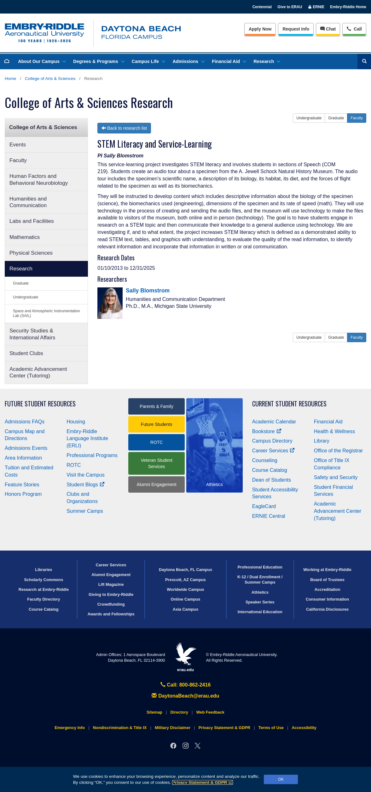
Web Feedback (210, 712)
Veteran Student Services (156, 463)
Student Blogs (85, 484)
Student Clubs (26, 353)
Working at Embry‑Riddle (327, 569)
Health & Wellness (334, 431)
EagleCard (264, 506)
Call (354, 28)
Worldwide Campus (185, 589)
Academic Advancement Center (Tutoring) (38, 372)
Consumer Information (327, 599)
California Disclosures (327, 609)
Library (321, 441)
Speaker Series (260, 602)
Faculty (18, 160)
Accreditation (327, 589)
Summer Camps (85, 511)
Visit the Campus (86, 475)
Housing (76, 421)
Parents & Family (156, 406)
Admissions (188, 61)
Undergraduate (25, 297)
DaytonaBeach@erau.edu (185, 696)
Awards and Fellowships (111, 614)
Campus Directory (272, 441)
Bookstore (266, 431)
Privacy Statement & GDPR (202, 782)
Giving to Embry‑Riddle (111, 594)
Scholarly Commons (43, 579)
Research (266, 61)
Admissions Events (26, 448)
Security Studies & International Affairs (32, 334)
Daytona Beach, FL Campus (185, 569)
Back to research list (124, 128)
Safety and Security (336, 477)
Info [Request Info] (295, 28)
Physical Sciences (31, 253)
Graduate (21, 283)
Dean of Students (271, 480)
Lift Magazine (111, 584)
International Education (260, 611)
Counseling (264, 460)
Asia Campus (185, 609)
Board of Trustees (327, 579)
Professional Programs (92, 455)
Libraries (43, 569)
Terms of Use (271, 727)
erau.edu (186, 657)
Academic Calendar (274, 421)
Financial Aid (229, 61)
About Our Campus (41, 61)
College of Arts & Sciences (50, 78)
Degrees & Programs (98, 61)
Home (10, 78)
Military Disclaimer (172, 727)
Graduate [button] (336, 118)
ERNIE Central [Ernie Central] (268, 516)
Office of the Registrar (338, 450)
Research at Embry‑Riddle (44, 589)
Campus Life (148, 61)
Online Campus (185, 599)
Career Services (273, 450)
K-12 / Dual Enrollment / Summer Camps (260, 579)
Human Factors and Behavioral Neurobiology (38, 179)
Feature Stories (22, 484)
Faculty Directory (43, 599)
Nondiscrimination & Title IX (120, 727)
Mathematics (24, 237)
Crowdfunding (111, 604)
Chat (328, 28)
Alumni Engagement (157, 484)
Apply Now (260, 28)
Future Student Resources (40, 404)
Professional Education (260, 567)
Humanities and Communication (28, 202)
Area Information (23, 458)
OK (281, 779)
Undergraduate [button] (309, 118)
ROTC (74, 465)
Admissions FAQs (24, 421)
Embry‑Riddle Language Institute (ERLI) (87, 439)
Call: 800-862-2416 (185, 684)
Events (17, 145)
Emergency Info (70, 727)
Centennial (262, 7)
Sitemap (154, 712)
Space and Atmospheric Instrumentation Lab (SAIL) (46, 313)
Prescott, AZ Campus (185, 579)
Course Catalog (269, 470)
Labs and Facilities (31, 221)
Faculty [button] (357, 118)
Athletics (260, 592)
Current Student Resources (289, 404)
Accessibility (304, 727)
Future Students (156, 424)
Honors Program (23, 494)
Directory (179, 712)
